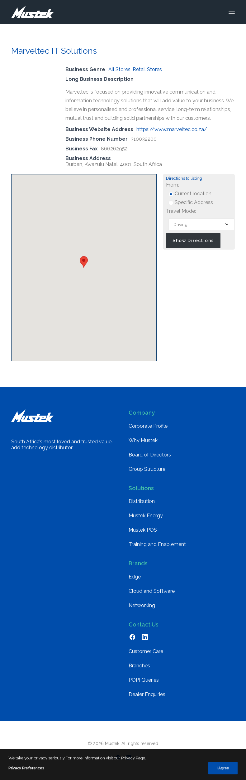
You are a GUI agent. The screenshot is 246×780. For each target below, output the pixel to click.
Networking (142, 605)
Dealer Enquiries (147, 694)
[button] (231, 12)
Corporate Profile (148, 426)
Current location (189, 194)
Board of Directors (150, 455)
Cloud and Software (152, 591)
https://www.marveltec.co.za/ (171, 129)
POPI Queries (144, 680)
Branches (139, 666)
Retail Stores (147, 69)
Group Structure (147, 469)
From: (172, 185)
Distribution (142, 501)
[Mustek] (32, 12)
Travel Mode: (181, 211)
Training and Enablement (157, 544)
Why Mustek (143, 440)
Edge (135, 577)
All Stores (119, 69)
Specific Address (190, 202)
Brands (138, 563)
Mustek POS (143, 530)
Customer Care (146, 651)
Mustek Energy (146, 516)
